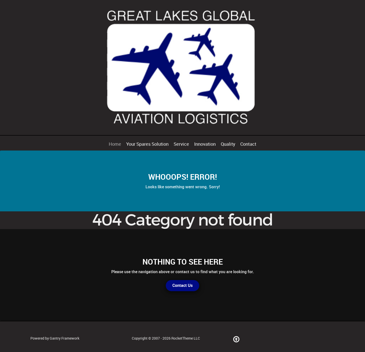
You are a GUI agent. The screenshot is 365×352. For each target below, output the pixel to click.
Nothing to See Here (182, 261)
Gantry (64, 338)
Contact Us (182, 285)
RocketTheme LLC (185, 338)
